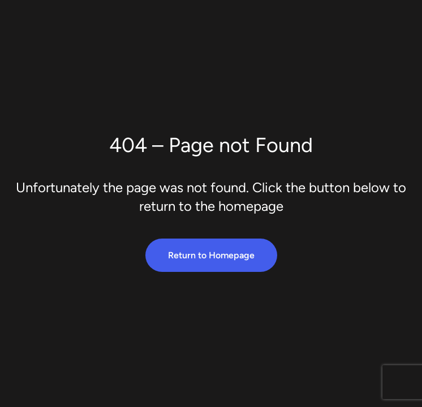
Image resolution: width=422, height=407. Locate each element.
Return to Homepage (211, 255)
